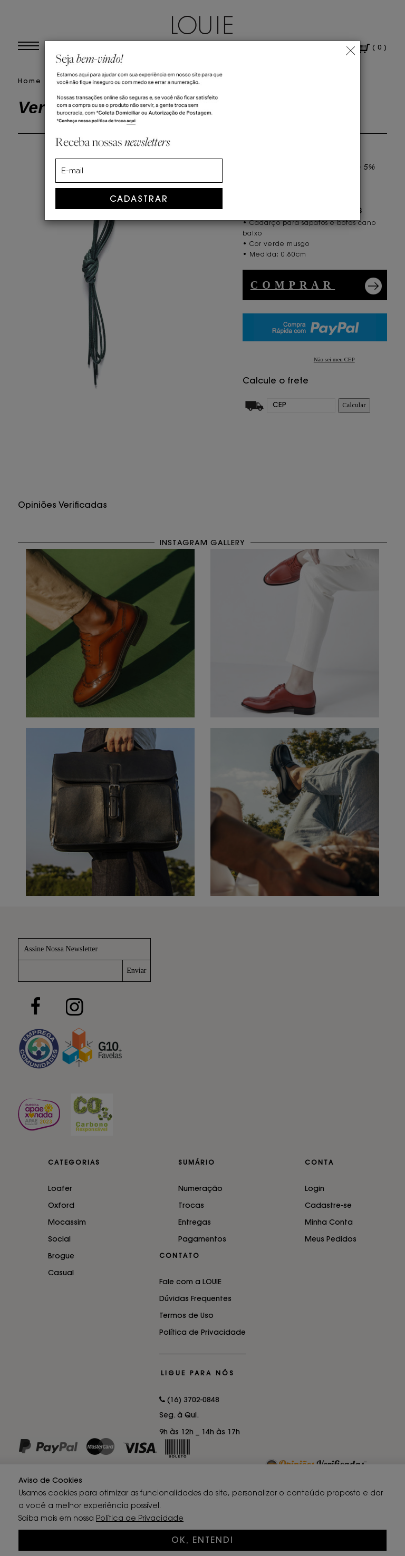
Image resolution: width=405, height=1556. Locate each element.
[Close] (350, 49)
